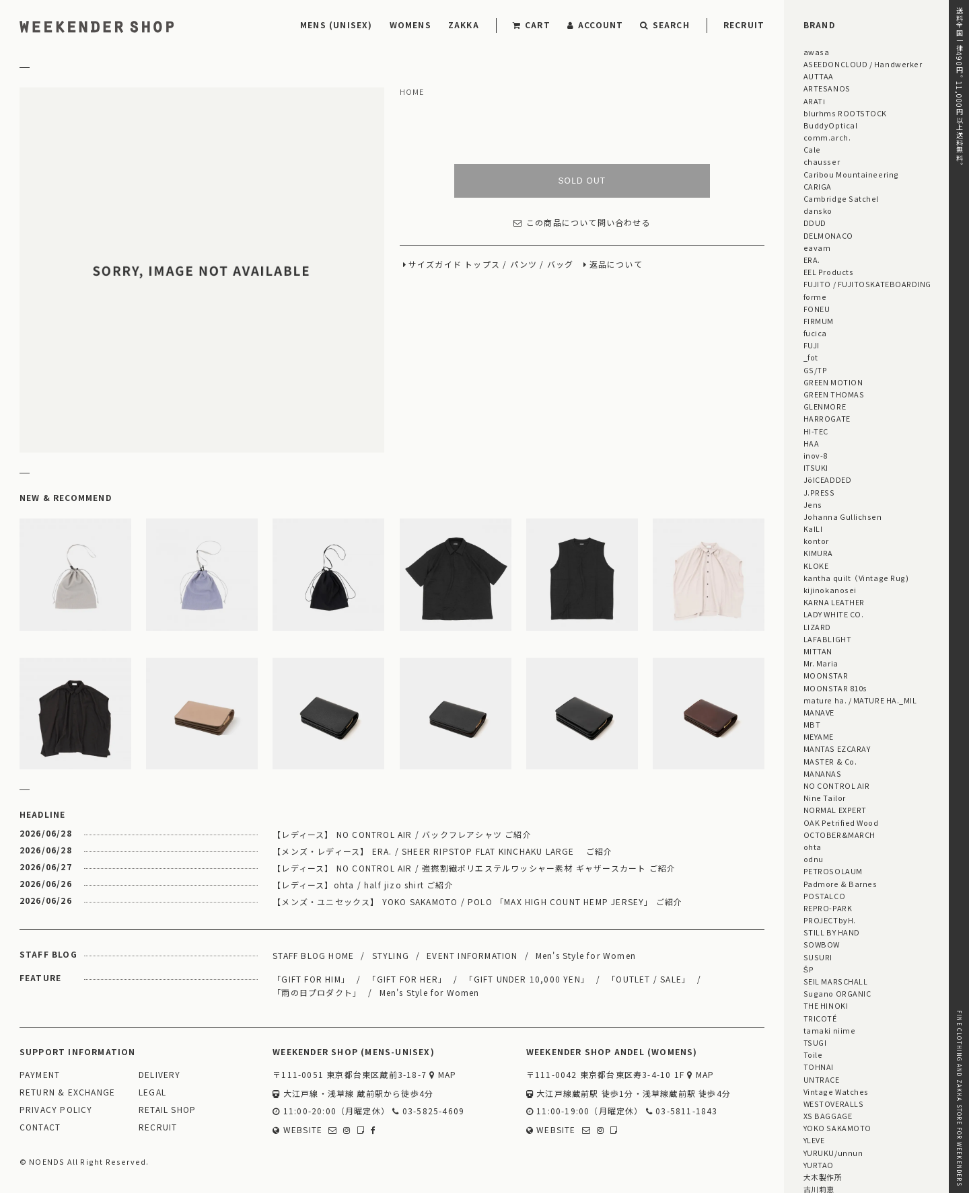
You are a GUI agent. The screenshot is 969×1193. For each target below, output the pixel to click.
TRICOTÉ (820, 1018)
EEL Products (828, 271)
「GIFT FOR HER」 (407, 979)
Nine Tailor (824, 797)
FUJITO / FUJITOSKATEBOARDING (867, 283)
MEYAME (818, 736)
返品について (616, 265)
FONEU (816, 308)
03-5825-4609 (428, 1111)
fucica (815, 333)
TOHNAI (818, 1066)
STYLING (390, 955)
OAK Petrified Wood (841, 822)
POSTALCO (824, 895)
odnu (813, 858)
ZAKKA (463, 24)
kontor (816, 540)
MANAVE (818, 712)
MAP (442, 1075)
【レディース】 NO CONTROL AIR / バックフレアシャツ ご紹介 (402, 834)
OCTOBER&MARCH (839, 834)
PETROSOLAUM (833, 870)
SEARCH (664, 24)
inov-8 (815, 455)
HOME (412, 92)
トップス (482, 265)
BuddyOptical (830, 125)
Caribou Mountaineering (851, 174)
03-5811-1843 (682, 1111)
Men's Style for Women (586, 955)
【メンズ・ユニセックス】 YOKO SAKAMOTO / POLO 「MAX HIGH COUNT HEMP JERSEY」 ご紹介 (477, 901)
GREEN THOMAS (833, 394)
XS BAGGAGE (827, 1115)
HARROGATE (827, 418)
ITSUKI (815, 467)
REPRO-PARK (827, 907)
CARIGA (817, 186)
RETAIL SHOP (167, 1110)
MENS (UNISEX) (336, 24)
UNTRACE (821, 1079)
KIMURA (818, 552)
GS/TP (815, 369)
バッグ (560, 265)
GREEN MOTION (833, 382)
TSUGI (815, 1042)
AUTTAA (818, 76)
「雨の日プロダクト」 (317, 992)
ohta (812, 846)
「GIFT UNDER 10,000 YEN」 (526, 979)
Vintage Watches (836, 1091)
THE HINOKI (825, 1005)
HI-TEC (815, 431)
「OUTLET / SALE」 (648, 979)
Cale (812, 149)
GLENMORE (824, 406)
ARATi (814, 100)
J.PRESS (819, 492)
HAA (811, 443)
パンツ (524, 265)
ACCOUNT (595, 24)
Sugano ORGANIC (837, 993)
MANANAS (822, 773)
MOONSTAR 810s (835, 688)
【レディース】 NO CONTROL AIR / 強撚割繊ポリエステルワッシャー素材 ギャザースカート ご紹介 (474, 868)
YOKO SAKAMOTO (837, 1127)
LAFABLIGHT (827, 638)
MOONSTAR (825, 675)
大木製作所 (822, 1176)
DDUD (814, 222)
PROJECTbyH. (829, 920)
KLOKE (816, 565)
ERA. (811, 259)
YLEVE (814, 1139)
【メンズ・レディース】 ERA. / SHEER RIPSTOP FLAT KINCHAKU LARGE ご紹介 (442, 851)
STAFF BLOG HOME (313, 955)
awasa (816, 51)
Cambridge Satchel (841, 198)
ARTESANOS (827, 88)
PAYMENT (40, 1075)
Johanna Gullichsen (842, 516)
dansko (817, 210)
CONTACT (40, 1127)
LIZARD (817, 626)
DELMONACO (828, 235)
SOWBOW (821, 944)
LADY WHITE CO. (833, 614)
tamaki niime (829, 1030)
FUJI (811, 345)
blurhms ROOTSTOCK (845, 113)
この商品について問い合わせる (582, 223)
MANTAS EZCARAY (837, 748)
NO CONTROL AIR (836, 785)
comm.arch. (827, 137)
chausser (821, 161)
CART (531, 24)
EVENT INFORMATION (472, 955)
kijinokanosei (830, 589)
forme (815, 296)
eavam (817, 247)
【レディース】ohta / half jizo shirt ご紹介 (363, 884)
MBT (812, 724)
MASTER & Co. (830, 761)
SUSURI (817, 957)
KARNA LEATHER (834, 601)
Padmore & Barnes (840, 883)
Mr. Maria (820, 663)
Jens (812, 504)
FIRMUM (818, 320)
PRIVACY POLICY (56, 1110)
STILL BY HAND (831, 932)
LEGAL (152, 1092)
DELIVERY (160, 1075)
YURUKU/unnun (833, 1152)
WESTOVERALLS (833, 1103)
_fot (810, 357)
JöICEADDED (827, 479)
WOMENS (410, 24)
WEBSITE (297, 1130)
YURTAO (818, 1164)
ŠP (808, 969)
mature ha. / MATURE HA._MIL (860, 700)
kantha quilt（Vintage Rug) (856, 577)
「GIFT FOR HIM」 (311, 979)
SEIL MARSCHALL (835, 981)
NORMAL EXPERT (835, 809)
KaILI (813, 528)
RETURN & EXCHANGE (67, 1092)
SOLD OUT (582, 181)
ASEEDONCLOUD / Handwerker (863, 64)
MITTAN (817, 651)
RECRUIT (743, 24)
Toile (813, 1054)
